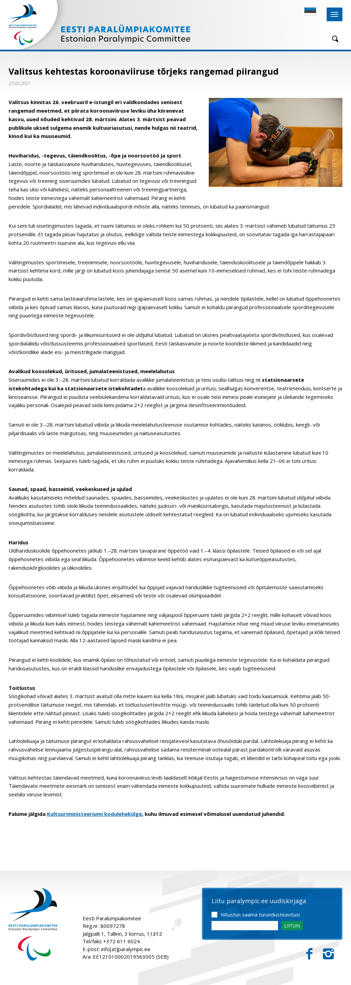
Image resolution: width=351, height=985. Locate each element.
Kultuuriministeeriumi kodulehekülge (94, 813)
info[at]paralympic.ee (125, 949)
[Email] (244, 925)
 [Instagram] (328, 954)
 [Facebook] (309, 954)
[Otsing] (332, 39)
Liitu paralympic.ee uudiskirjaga (258, 901)
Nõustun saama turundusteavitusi (260, 914)
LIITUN (292, 925)
